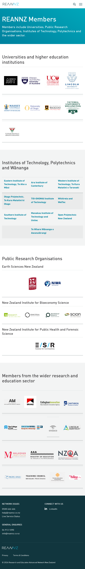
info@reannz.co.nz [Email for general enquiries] (11, 533)
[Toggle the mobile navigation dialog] (80, 4)
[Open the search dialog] (74, 4)
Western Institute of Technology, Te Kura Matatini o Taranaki (69, 184)
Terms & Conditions (21, 555)
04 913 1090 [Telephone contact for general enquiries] (8, 530)
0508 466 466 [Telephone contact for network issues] (8, 509)
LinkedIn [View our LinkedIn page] (53, 509)
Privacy (5, 555)
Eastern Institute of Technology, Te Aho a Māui (15, 184)
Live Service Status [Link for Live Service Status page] (11, 516)
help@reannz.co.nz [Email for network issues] (11, 512)
